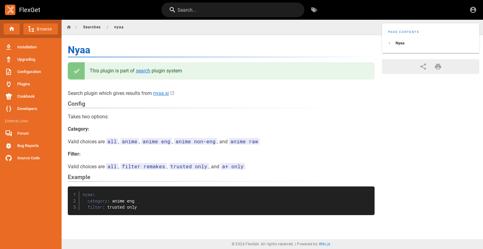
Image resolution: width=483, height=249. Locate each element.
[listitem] (430, 43)
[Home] (12, 29)
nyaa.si (161, 93)
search (143, 71)
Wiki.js (325, 244)
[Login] (473, 9)
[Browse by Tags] (314, 9)
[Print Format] (438, 66)
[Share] (423, 66)
